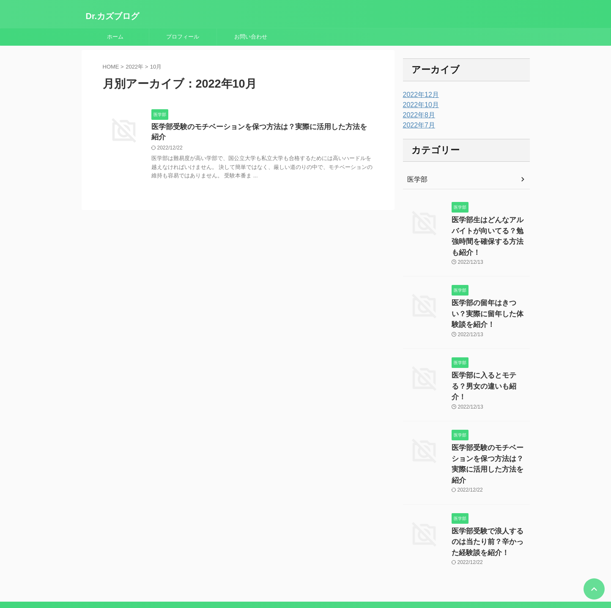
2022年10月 (419, 105)
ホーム (115, 36)
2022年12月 (419, 94)
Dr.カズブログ (113, 16)
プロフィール (182, 36)
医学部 (416, 179)
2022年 (134, 67)
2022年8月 (417, 115)
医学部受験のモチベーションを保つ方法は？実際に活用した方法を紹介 (259, 127)
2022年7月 (417, 125)
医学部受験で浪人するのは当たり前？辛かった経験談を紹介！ (490, 485)
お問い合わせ (250, 36)
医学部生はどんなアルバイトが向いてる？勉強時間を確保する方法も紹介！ (490, 229)
